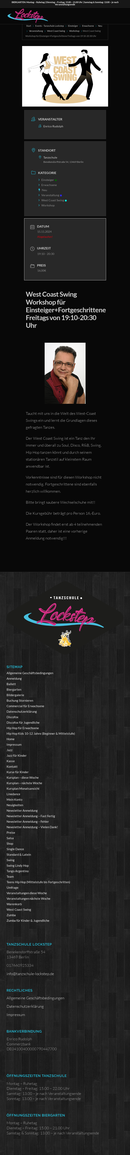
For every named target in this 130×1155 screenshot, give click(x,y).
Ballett (11, 684)
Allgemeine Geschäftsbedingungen (30, 673)
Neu (100, 25)
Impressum (14, 744)
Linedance (13, 794)
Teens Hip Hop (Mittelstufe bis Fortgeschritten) (38, 882)
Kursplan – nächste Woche (24, 783)
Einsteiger (73, 25)
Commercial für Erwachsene (25, 706)
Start (28, 25)
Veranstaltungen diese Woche (27, 893)
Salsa (10, 838)
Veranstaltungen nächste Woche (28, 898)
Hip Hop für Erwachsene (23, 728)
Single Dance (15, 849)
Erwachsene (88, 25)
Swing (11, 860)
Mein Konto (14, 799)
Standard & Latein (19, 854)
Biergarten (14, 689)
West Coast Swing (56, 31)
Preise (11, 832)
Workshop (74, 31)
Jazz (9, 750)
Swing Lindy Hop (18, 865)
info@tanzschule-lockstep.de (30, 973)
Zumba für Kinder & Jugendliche (28, 920)
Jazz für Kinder (17, 755)
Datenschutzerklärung (22, 711)
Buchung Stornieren (20, 700)
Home (11, 739)
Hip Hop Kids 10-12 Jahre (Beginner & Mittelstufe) (41, 733)
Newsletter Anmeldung (22, 810)
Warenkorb (14, 904)
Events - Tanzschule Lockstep (49, 25)
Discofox (12, 717)
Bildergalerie (15, 695)
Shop (10, 843)
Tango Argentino (18, 871)
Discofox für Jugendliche (23, 722)
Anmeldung (14, 678)
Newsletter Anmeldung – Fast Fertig (31, 816)
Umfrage (12, 887)
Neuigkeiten (15, 805)
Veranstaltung (36, 31)
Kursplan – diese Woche (23, 777)
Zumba (11, 915)
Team (10, 876)
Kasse (11, 761)
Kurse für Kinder (18, 772)
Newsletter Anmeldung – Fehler (28, 821)
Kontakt (12, 766)
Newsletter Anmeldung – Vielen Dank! (32, 827)
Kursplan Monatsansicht (23, 788)
